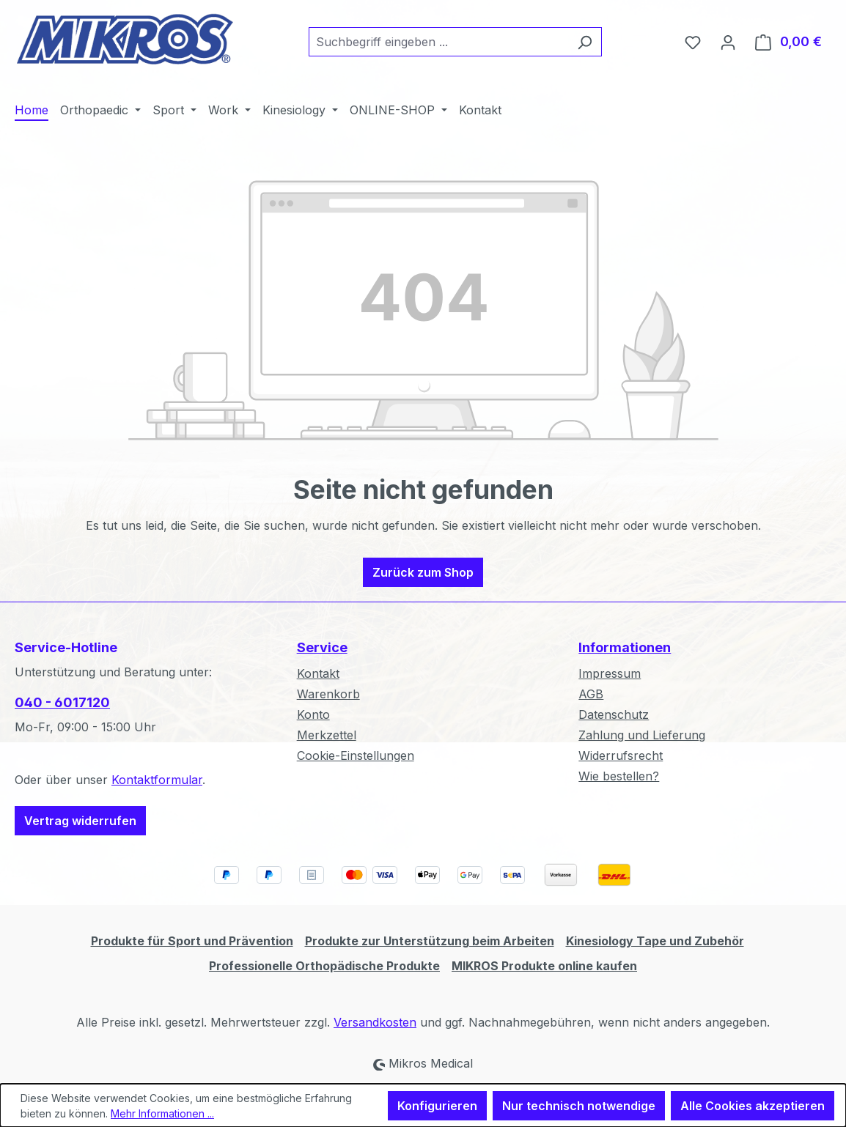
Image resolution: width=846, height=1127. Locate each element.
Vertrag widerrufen (80, 820)
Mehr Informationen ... (162, 1113)
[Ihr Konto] (728, 41)
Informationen (624, 647)
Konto (313, 714)
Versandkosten (375, 1022)
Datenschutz (613, 714)
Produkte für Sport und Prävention (192, 941)
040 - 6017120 (62, 702)
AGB (590, 694)
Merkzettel (326, 735)
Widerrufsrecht (620, 755)
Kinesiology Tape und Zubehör (655, 941)
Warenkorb (328, 694)
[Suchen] (584, 41)
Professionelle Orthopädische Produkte (324, 965)
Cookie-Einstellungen (355, 755)
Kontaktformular (156, 779)
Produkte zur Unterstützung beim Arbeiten (429, 941)
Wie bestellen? (618, 776)
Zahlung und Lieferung (641, 735)
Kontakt (318, 673)
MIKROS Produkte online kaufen (544, 965)
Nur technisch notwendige (578, 1105)
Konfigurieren (437, 1105)
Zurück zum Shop (423, 572)
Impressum (609, 673)
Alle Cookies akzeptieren (752, 1105)
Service (322, 647)
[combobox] (438, 41)
